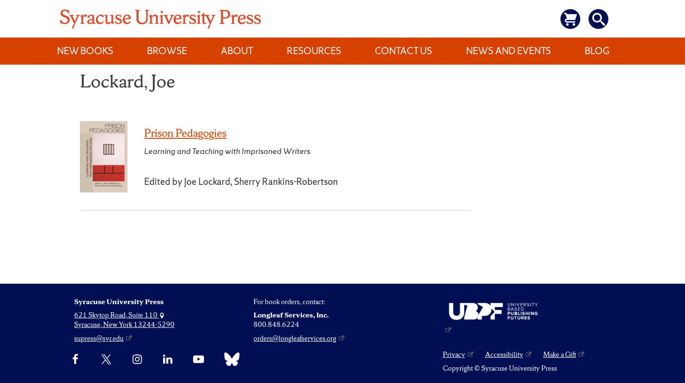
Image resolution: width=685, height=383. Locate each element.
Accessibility (504, 354)
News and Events (508, 51)
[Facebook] (75, 359)
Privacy (454, 354)
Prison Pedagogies (185, 133)
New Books (85, 51)
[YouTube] (198, 359)
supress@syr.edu (99, 338)
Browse (167, 51)
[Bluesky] (229, 359)
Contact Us (403, 51)
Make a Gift (559, 354)
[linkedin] (167, 359)
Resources (314, 51)
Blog (597, 51)
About (237, 51)
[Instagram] (137, 359)
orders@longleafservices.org (295, 338)
